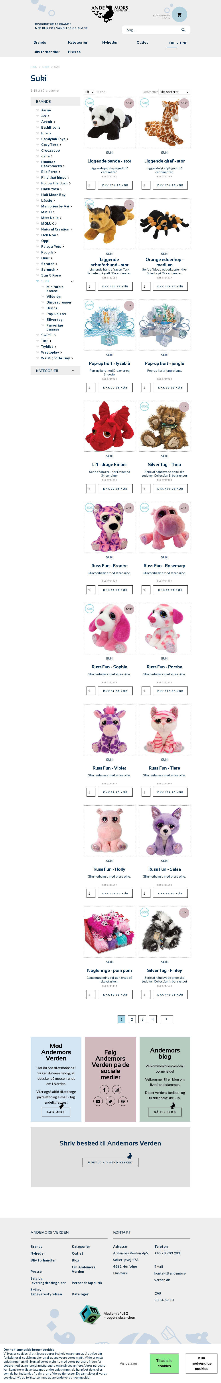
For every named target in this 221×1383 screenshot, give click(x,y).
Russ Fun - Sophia (109, 666)
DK (172, 43)
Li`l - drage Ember (109, 464)
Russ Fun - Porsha (164, 666)
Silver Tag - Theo (164, 464)
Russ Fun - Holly (109, 869)
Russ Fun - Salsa (164, 869)
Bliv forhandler (47, 52)
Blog (75, 1260)
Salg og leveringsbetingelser (48, 1280)
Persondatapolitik (87, 1283)
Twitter (110, 1101)
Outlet (142, 42)
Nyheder (110, 42)
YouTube (98, 1101)
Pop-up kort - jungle (164, 363)
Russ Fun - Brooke (110, 565)
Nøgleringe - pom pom (109, 970)
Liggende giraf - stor (164, 161)
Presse (74, 52)
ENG (184, 43)
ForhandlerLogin (161, 16)
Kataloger (80, 1294)
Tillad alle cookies (164, 1363)
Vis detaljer (128, 1363)
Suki (57, 67)
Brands (40, 42)
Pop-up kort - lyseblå (109, 363)
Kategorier (78, 42)
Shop (45, 67)
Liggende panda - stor (109, 161)
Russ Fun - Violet (109, 768)
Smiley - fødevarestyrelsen (46, 1292)
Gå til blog (165, 1112)
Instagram (116, 1089)
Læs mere (56, 1112)
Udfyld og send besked (110, 1162)
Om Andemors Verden (83, 1269)
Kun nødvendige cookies (202, 1363)
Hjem (34, 67)
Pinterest (123, 1101)
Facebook (104, 1089)
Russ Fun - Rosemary (164, 565)
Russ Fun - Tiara (164, 768)
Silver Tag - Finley (164, 970)
